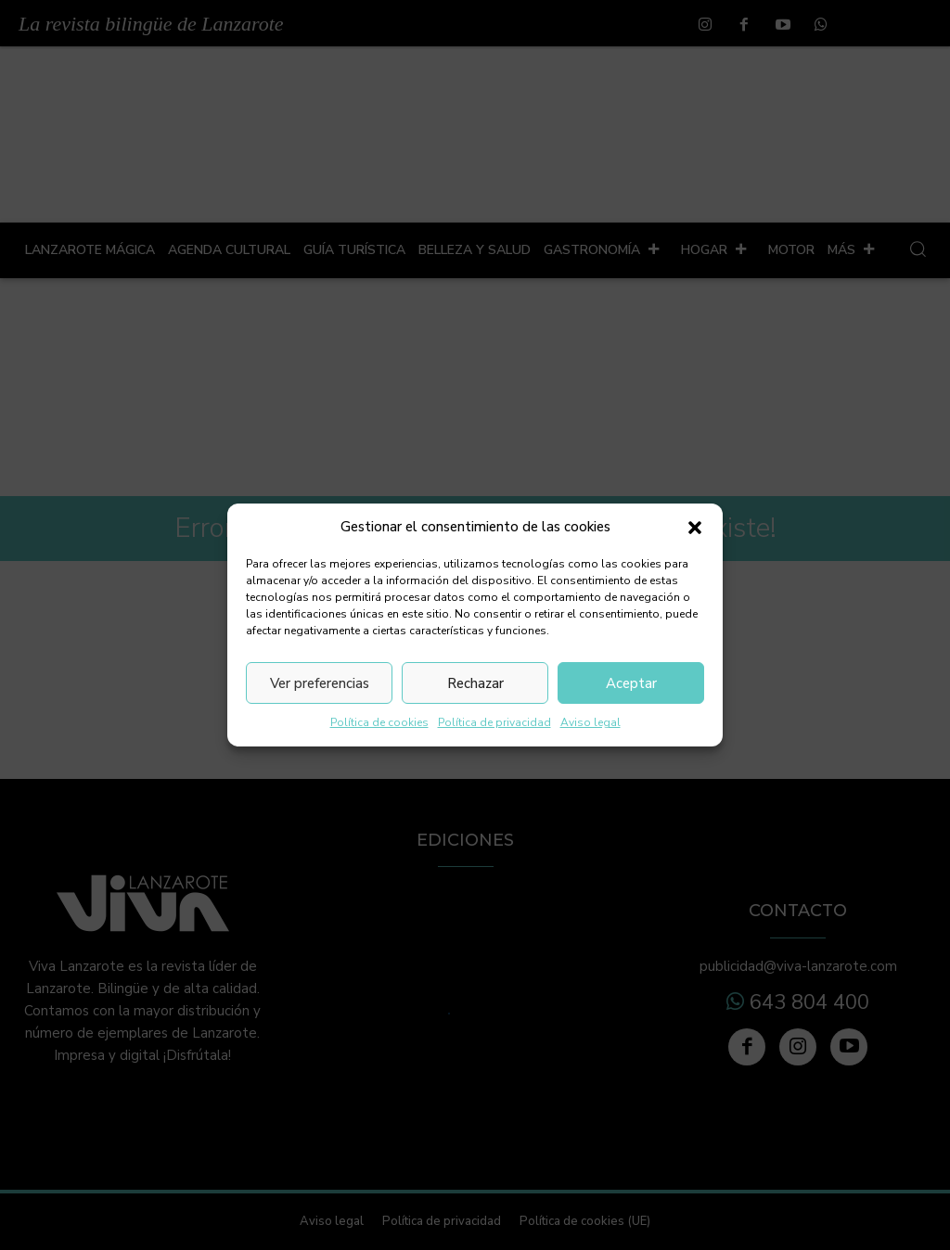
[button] (695, 527)
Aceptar (631, 683)
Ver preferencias (319, 683)
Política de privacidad (494, 722)
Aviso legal (590, 722)
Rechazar (475, 683)
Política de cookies (379, 722)
